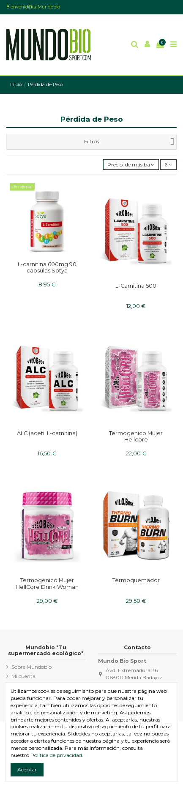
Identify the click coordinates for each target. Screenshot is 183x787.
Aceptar (27, 769)
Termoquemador (136, 580)
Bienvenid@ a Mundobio (33, 7)
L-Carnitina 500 (135, 286)
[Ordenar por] (131, 164)
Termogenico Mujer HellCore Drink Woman (47, 583)
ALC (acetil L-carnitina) (47, 433)
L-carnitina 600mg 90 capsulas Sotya (47, 267)
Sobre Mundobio (31, 667)
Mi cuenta (23, 676)
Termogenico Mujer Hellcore (136, 436)
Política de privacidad (56, 755)
